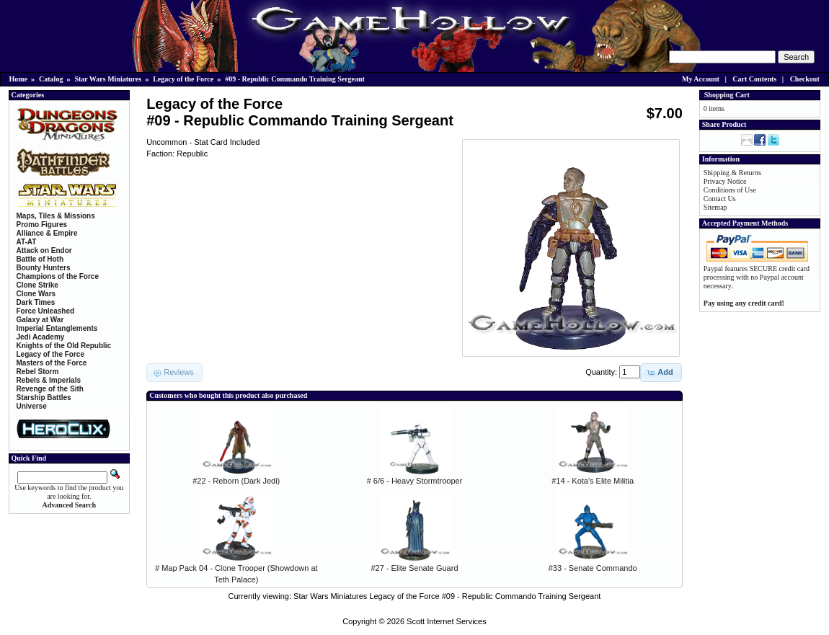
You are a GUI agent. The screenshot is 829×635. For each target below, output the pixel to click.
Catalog (51, 79)
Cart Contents (754, 79)
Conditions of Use (730, 190)
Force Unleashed (46, 311)
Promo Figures (42, 224)
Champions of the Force (58, 276)
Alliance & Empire (47, 233)
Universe (32, 406)
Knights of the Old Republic (64, 346)
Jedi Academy (41, 337)
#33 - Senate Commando (593, 568)
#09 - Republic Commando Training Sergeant (295, 79)
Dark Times (36, 302)
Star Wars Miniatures (107, 79)
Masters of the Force (52, 363)
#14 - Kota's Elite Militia (592, 480)
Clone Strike (37, 285)
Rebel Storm (38, 372)
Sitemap (715, 207)
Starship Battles (44, 397)
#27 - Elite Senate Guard (414, 568)
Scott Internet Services (447, 621)
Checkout (805, 79)
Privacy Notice (725, 181)
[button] (660, 372)
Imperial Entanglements (57, 328)
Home (18, 79)
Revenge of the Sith (50, 389)
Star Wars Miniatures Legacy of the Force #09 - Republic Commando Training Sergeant (446, 596)
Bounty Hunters (44, 268)
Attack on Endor (44, 250)
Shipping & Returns (732, 173)
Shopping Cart (727, 95)
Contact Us (720, 199)
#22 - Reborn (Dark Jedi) (236, 480)
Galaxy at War (40, 320)
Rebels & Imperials (49, 380)
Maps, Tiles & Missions (56, 216)
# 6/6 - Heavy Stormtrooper (415, 480)
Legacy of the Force (183, 79)
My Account (700, 79)
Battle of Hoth (40, 259)
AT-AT (27, 242)
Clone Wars (36, 294)
